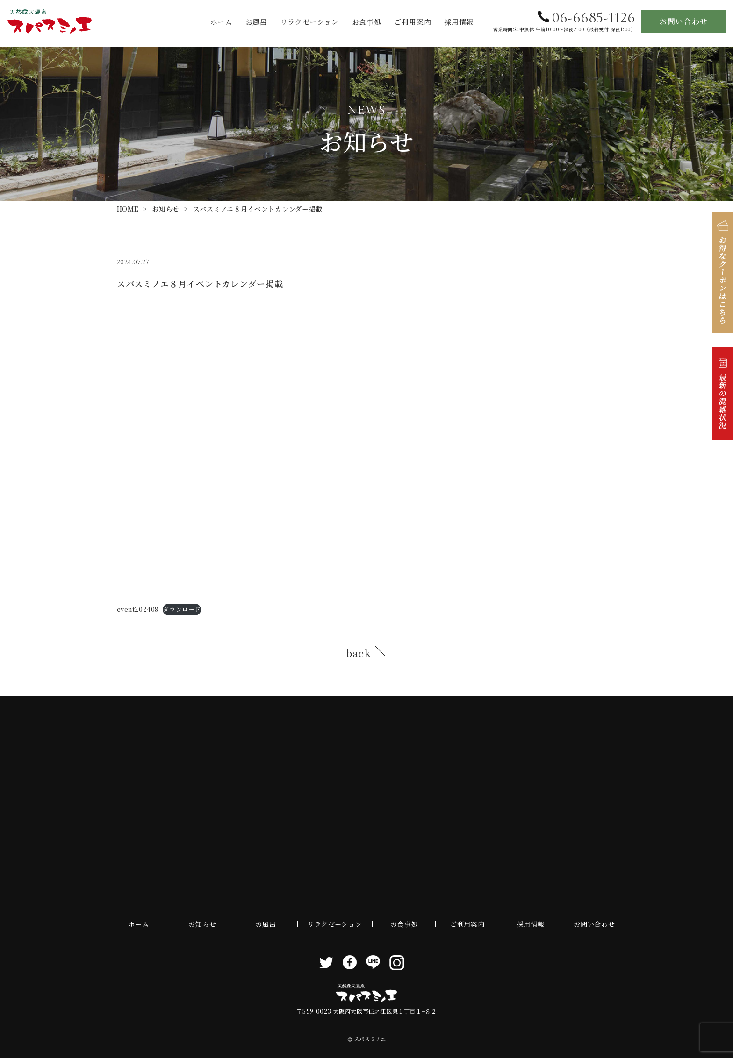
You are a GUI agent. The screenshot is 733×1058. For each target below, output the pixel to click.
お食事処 (366, 22)
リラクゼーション (309, 22)
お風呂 (256, 22)
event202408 (137, 609)
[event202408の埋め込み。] (367, 454)
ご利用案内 (412, 22)
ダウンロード (182, 609)
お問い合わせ (684, 21)
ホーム (221, 22)
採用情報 (459, 22)
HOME (128, 208)
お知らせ (166, 208)
